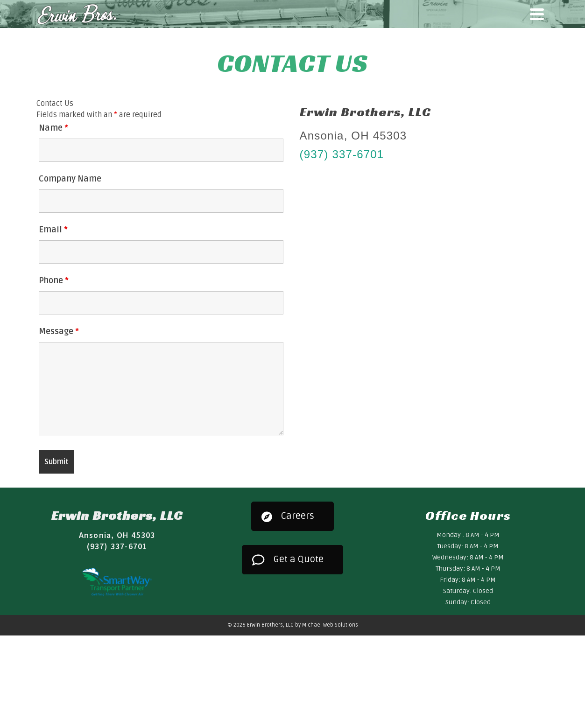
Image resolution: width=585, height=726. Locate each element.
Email (53, 229)
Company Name (70, 179)
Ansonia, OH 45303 (117, 535)
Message (59, 331)
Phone (54, 280)
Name (53, 128)
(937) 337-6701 (342, 154)
